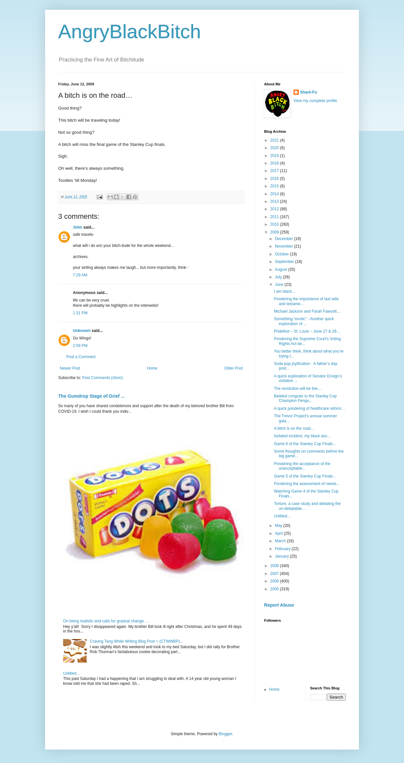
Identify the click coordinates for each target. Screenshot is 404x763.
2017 (275, 170)
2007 (275, 573)
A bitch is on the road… (294, 428)
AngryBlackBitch (129, 32)
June (279, 284)
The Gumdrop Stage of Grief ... (91, 396)
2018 (275, 163)
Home (152, 368)
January (282, 556)
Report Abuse (279, 605)
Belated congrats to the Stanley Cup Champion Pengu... (305, 398)
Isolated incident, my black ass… (302, 436)
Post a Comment (80, 357)
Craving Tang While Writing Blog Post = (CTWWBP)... (136, 641)
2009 (275, 232)
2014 (275, 194)
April (279, 533)
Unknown (82, 330)
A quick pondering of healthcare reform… (309, 408)
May (279, 525)
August (281, 269)
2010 (275, 224)
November (284, 246)
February (283, 548)
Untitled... (282, 516)
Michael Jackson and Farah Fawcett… (307, 311)
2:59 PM (80, 345)
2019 (275, 155)
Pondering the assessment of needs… (307, 483)
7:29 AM (80, 275)
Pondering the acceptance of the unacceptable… (302, 466)
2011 (275, 217)
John (77, 227)
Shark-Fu (308, 92)
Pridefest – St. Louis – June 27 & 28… (307, 331)
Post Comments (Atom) (102, 377)
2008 (275, 566)
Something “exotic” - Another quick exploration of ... (304, 321)
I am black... (284, 291)
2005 (275, 589)
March (281, 541)
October (282, 254)
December (284, 238)
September (285, 261)
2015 (275, 186)
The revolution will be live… (298, 388)
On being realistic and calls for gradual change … (106, 621)
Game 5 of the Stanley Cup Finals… (305, 476)
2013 (275, 201)
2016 (275, 178)
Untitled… (71, 673)
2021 (275, 140)
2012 (275, 209)
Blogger (225, 734)
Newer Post (70, 368)
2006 (275, 581)
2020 (275, 148)
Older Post (233, 368)
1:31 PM (80, 313)
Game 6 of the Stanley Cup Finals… (305, 444)
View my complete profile (315, 100)
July (279, 277)
